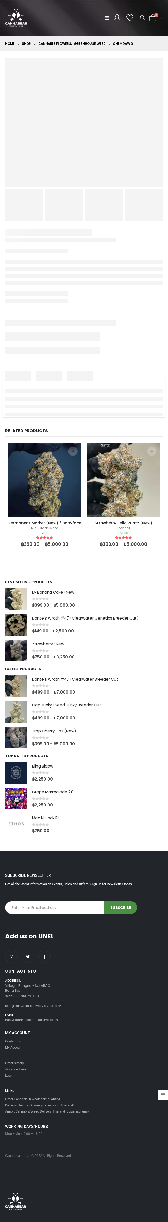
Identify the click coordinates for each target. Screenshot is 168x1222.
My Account (13, 1047)
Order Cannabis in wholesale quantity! (32, 1099)
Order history (14, 1063)
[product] (44, 480)
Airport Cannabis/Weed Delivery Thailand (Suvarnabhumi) (47, 1111)
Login (9, 1075)
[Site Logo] (16, 18)
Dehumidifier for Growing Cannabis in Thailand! (39, 1105)
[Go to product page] (16, 599)
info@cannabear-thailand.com (31, 1020)
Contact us (13, 1041)
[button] (108, 17)
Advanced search (17, 1069)
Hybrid (45, 533)
